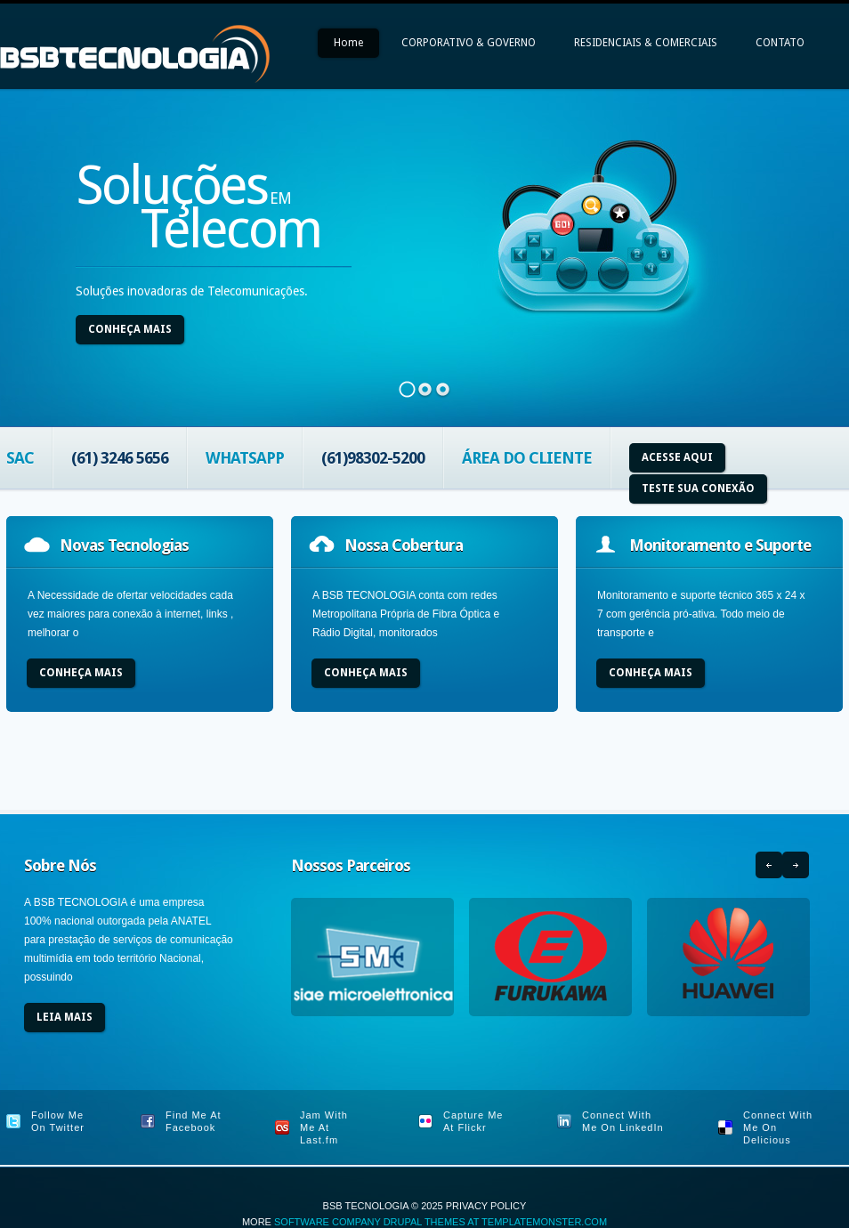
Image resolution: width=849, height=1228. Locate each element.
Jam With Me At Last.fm (324, 1127)
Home (348, 42)
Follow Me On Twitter (58, 1121)
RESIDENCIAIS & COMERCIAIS (645, 42)
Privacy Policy (486, 1205)
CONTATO (780, 42)
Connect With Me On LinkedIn (623, 1121)
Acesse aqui (677, 457)
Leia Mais (64, 1017)
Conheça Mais (130, 329)
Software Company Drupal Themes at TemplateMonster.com (440, 1221)
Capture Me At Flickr (473, 1121)
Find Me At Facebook (194, 1121)
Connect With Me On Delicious (778, 1127)
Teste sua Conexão (698, 488)
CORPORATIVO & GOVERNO (468, 42)
